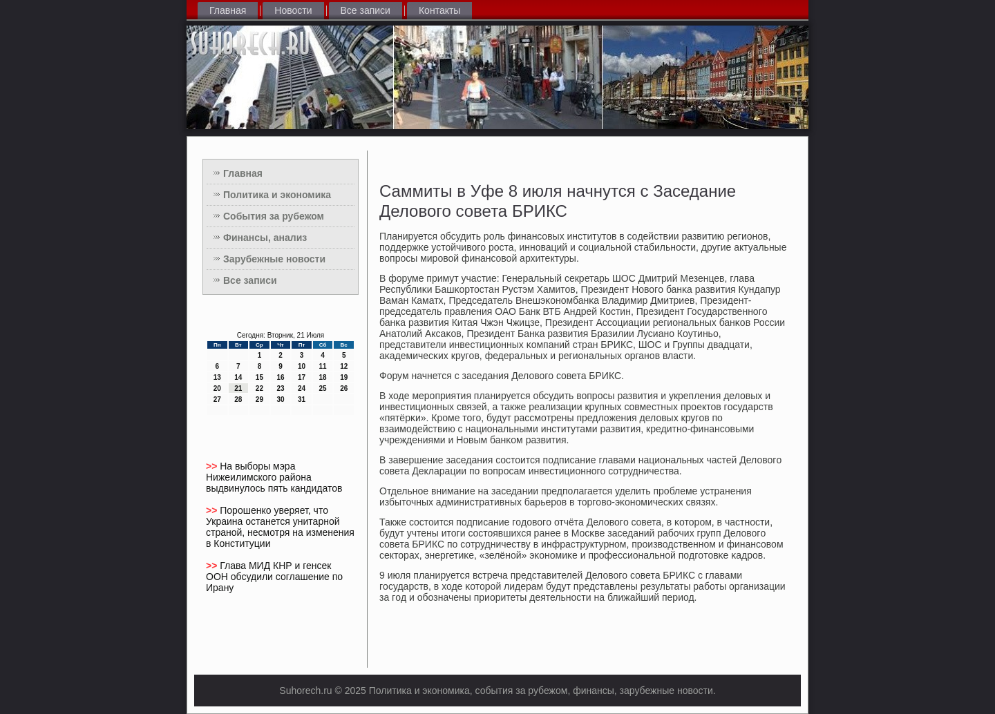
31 (301, 399)
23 (280, 388)
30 (280, 399)
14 (238, 377)
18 (323, 377)
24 (301, 388)
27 (217, 399)
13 (217, 377)
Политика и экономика (277, 194)
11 (323, 366)
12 (344, 366)
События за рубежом (273, 216)
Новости (293, 10)
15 (259, 377)
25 (323, 388)
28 (238, 399)
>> (213, 466)
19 (344, 377)
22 (259, 388)
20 (217, 388)
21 (238, 388)
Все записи (365, 10)
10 (301, 366)
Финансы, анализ (265, 237)
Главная (227, 10)
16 (280, 377)
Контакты (439, 10)
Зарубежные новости (274, 258)
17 (301, 377)
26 (344, 388)
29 (259, 399)
